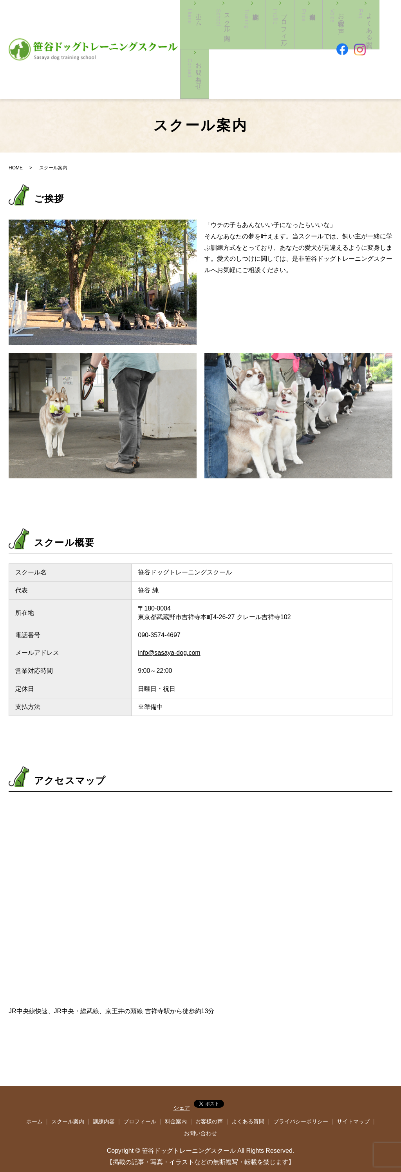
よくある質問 (247, 1096)
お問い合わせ (379, 42)
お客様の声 (329, 42)
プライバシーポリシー (300, 1096)
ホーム (203, 42)
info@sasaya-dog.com (169, 627)
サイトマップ (353, 1096)
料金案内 (300, 42)
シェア (181, 1082)
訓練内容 (249, 42)
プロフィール (278, 42)
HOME (16, 142)
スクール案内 (228, 42)
